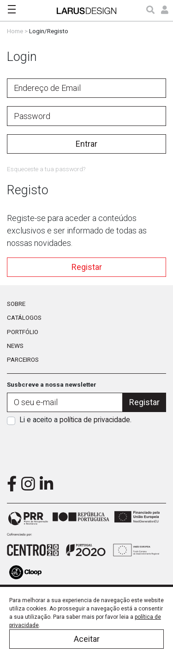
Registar (87, 267)
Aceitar (87, 639)
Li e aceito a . (75, 419)
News (15, 345)
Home (15, 31)
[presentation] (87, 447)
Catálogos (24, 317)
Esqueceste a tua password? (46, 169)
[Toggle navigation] (11, 9)
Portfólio (22, 331)
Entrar (86, 144)
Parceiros (23, 359)
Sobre (16, 303)
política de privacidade (95, 419)
